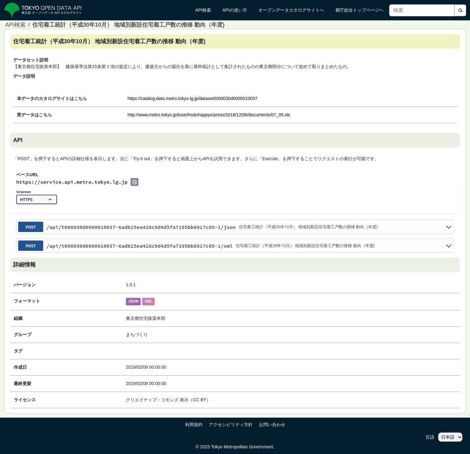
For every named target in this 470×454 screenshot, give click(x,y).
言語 (430, 437)
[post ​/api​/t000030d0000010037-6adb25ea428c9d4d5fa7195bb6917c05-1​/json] (235, 227)
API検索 (15, 25)
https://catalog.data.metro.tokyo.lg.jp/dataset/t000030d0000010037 (192, 98)
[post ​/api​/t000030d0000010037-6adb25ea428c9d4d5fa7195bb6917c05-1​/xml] (235, 245)
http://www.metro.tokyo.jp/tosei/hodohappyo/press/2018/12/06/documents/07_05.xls (208, 114)
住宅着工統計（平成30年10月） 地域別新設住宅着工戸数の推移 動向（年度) (128, 25)
